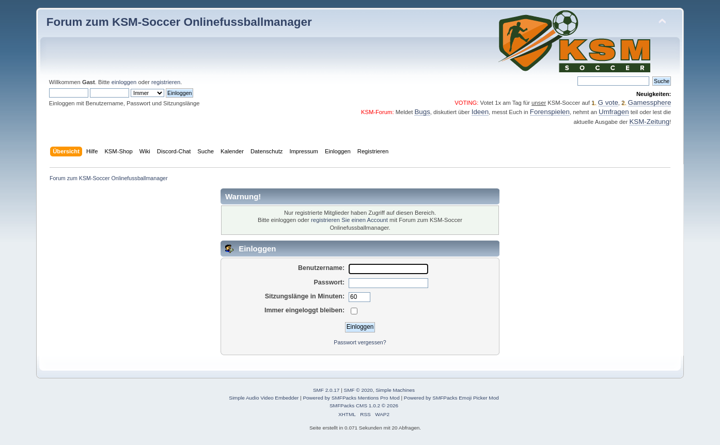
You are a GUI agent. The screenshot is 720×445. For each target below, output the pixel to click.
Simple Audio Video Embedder (264, 398)
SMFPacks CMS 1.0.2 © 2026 (364, 405)
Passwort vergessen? (360, 342)
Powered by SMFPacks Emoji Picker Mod (451, 398)
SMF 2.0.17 (326, 390)
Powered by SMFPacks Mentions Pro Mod (351, 398)
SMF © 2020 (358, 390)
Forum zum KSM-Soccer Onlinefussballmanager (179, 21)
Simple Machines (395, 390)
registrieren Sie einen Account (349, 220)
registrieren (165, 82)
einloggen (124, 82)
